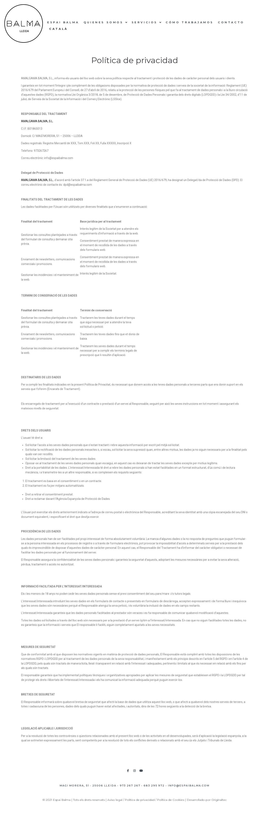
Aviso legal (114, 800)
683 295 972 (154, 785)
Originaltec (219, 800)
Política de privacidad (140, 800)
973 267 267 (130, 785)
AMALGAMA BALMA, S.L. (37, 121)
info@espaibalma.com (188, 785)
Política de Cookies (170, 800)
